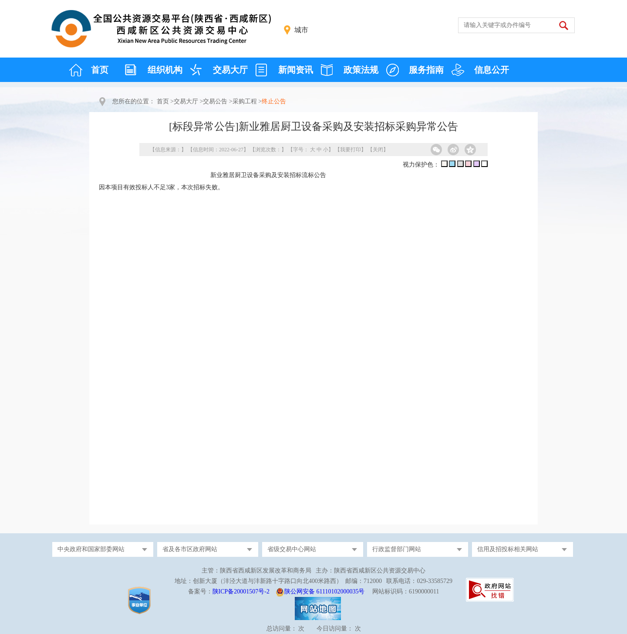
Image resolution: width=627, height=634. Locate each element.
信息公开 (491, 70)
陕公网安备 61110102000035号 (324, 591)
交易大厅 (230, 70)
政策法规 (361, 70)
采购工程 (245, 101)
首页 (99, 70)
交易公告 (215, 101)
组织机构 (165, 70)
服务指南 (426, 70)
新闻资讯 (295, 70)
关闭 (378, 150)
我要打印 (350, 150)
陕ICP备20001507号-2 (241, 591)
